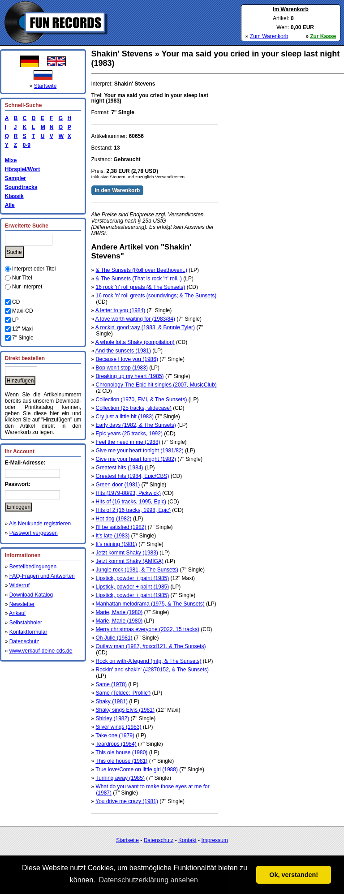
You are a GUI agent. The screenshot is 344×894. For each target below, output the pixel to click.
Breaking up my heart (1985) (130, 376)
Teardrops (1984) (115, 744)
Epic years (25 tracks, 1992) (129, 433)
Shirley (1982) (112, 718)
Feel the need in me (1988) (128, 442)
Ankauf (17, 613)
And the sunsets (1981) (123, 351)
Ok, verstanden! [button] (293, 874)
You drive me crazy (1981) (126, 801)
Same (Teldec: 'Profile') (123, 693)
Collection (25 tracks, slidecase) (134, 408)
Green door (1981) (118, 484)
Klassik (14, 196)
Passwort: (17, 484)
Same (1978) (111, 684)
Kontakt (187, 840)
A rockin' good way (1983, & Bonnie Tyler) (145, 327)
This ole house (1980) (121, 752)
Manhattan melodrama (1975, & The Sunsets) (150, 604)
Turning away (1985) (120, 778)
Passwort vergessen (33, 533)
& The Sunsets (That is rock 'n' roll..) (139, 278)
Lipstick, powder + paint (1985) (132, 578)
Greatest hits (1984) (119, 467)
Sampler (15, 178)
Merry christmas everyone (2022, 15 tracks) (147, 629)
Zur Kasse (323, 36)
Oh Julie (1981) (114, 638)
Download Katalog (31, 595)
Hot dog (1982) (114, 519)
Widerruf (19, 585)
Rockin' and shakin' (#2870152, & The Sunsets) (152, 669)
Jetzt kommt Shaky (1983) (127, 553)
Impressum (214, 840)
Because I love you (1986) (127, 359)
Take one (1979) (114, 735)
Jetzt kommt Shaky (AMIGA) (129, 561)
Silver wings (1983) (119, 727)
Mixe (11, 160)
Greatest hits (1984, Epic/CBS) (132, 476)
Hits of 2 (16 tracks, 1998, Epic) (133, 510)
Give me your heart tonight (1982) (136, 459)
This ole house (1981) (121, 761)
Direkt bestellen (25, 358)
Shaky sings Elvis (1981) (125, 710)
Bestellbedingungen (32, 566)
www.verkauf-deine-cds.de (41, 651)
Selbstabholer (25, 622)
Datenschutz (24, 641)
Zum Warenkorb (269, 36)
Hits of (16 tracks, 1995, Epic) (131, 502)
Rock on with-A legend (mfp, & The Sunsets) (149, 661)
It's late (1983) (113, 536)
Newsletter (22, 604)
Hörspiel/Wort (22, 169)
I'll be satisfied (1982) (121, 527)
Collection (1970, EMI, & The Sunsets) (141, 399)
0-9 (25, 145)
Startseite (45, 86)
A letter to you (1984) (120, 310)
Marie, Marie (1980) (119, 612)
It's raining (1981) (116, 544)
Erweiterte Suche (26, 226)
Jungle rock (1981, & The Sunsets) (137, 570)
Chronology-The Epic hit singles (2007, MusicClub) (156, 385)
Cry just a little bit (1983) (125, 416)
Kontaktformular (28, 632)
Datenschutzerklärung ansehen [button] (148, 880)
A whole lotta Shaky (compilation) (135, 342)
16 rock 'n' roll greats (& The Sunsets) (140, 287)
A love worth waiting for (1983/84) (135, 319)
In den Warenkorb (117, 190)
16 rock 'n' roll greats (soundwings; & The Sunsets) (156, 295)
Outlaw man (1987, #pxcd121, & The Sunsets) (151, 646)
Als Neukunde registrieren (40, 523)
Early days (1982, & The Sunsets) (136, 425)
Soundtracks (21, 187)
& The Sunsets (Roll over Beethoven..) (142, 270)
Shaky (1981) (112, 701)
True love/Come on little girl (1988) (136, 769)
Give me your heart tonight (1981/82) (140, 450)
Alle (10, 205)
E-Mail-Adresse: (25, 463)
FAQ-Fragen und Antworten (42, 576)
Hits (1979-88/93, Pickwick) (128, 493)
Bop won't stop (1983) (122, 368)
